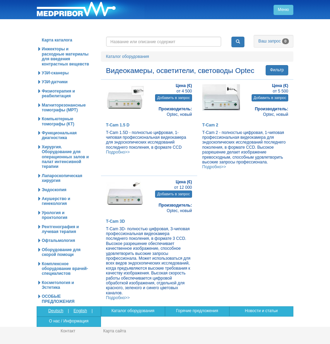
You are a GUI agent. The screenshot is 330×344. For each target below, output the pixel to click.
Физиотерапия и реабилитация (58, 93)
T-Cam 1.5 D (118, 125)
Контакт (68, 331)
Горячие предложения (197, 310)
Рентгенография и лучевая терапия (60, 229)
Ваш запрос (273, 41)
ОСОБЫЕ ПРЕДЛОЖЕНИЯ (58, 299)
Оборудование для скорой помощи (61, 252)
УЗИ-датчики (55, 81)
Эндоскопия (54, 189)
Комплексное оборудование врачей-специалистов (65, 268)
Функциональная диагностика (59, 135)
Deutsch (55, 310)
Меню (283, 9)
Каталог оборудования (127, 56)
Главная (90, 9)
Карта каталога (57, 40)
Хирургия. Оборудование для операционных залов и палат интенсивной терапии (65, 157)
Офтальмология (58, 240)
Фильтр (277, 69)
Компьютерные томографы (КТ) (58, 121)
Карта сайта (114, 331)
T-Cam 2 (210, 125)
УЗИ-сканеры (55, 73)
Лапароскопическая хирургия (62, 178)
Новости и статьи (261, 310)
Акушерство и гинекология (56, 201)
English (80, 310)
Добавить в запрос (173, 98)
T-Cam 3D (115, 221)
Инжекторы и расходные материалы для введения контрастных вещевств (65, 56)
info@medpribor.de (253, 31)
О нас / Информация (68, 321)
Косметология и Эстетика (58, 285)
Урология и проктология (54, 215)
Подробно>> (118, 152)
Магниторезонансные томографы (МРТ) (64, 107)
